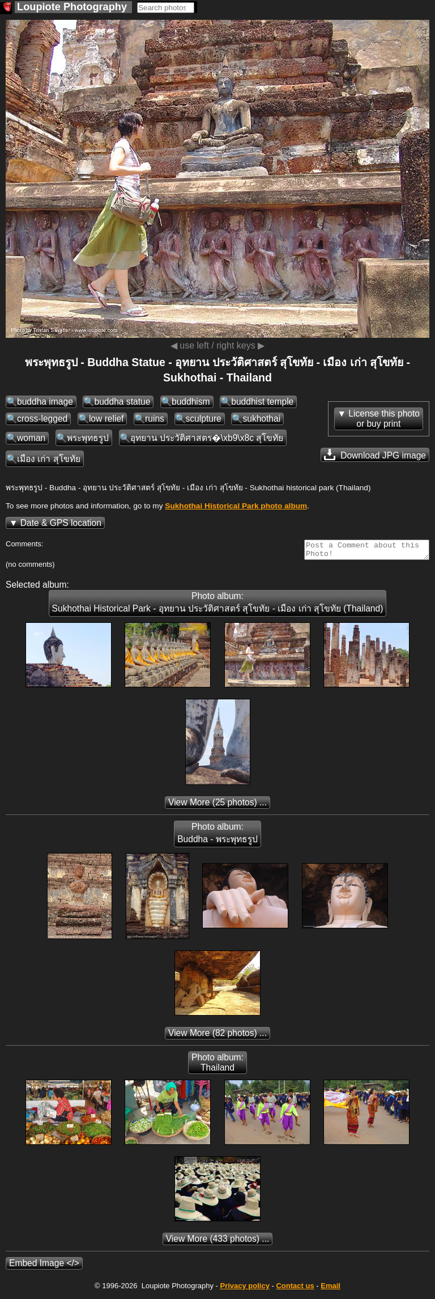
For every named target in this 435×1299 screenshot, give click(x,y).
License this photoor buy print (384, 418)
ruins (154, 418)
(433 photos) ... (218, 1242)
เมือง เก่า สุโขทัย (48, 459)
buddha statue (122, 401)
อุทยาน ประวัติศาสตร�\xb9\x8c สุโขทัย (207, 438)
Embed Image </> (44, 1266)
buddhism (191, 401)
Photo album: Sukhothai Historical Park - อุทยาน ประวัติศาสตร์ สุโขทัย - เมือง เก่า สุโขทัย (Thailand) (217, 606)
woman (31, 438)
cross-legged (42, 418)
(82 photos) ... (217, 1036)
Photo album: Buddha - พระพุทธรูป (217, 836)
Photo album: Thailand (217, 1066)
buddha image (45, 401)
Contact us (295, 1289)
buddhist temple (262, 401)
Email (330, 1289)
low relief (106, 418)
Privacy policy (244, 1289)
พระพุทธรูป (88, 438)
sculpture (203, 418)
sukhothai (261, 418)
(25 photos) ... (217, 805)
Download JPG (375, 454)
